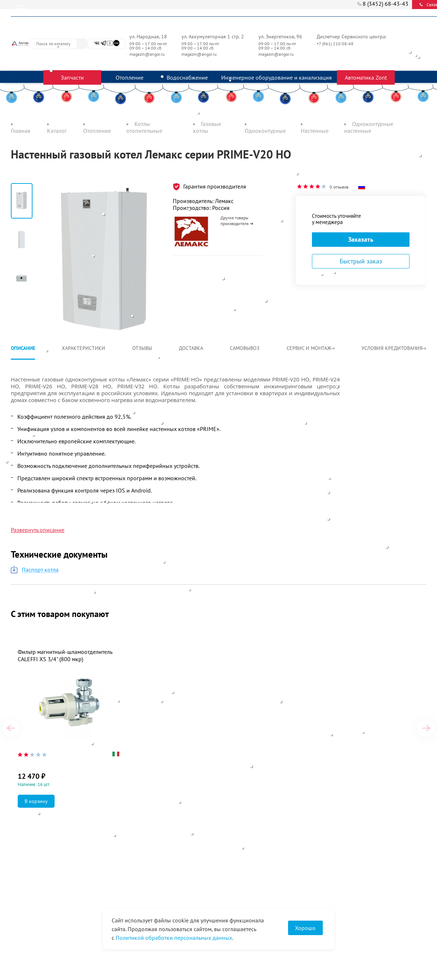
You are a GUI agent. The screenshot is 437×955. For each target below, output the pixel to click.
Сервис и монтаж (311, 348)
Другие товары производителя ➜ (236, 220)
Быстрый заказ (361, 261)
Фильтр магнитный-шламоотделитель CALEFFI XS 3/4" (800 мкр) (65, 655)
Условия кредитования (393, 348)
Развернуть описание (37, 529)
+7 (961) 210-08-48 (336, 43)
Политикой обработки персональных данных (174, 937)
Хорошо (305, 927)
